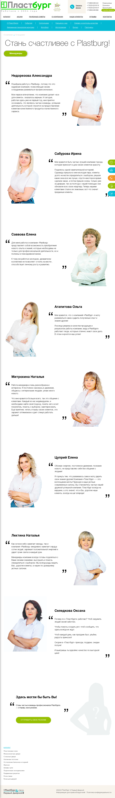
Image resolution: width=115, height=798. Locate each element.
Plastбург (65, 790)
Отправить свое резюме (33, 720)
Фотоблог (45, 27)
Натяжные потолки (11, 759)
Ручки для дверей (10, 779)
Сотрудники (44, 23)
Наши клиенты (76, 17)
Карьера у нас (61, 23)
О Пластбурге (12, 23)
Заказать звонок (79, 7)
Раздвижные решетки (12, 773)
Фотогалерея (60, 27)
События (28, 23)
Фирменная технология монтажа (20, 27)
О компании (57, 17)
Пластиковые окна (11, 751)
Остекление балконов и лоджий (16, 762)
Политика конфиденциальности (99, 792)
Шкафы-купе (8, 768)
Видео (75, 27)
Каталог (6, 17)
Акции (20, 17)
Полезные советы (37, 17)
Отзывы (92, 17)
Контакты (107, 17)
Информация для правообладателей (70, 792)
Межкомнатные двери (12, 754)
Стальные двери (10, 756)
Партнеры (89, 27)
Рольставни (8, 776)
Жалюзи (7, 765)
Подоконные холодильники (14, 770)
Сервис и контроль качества (86, 23)
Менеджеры (16, 53)
